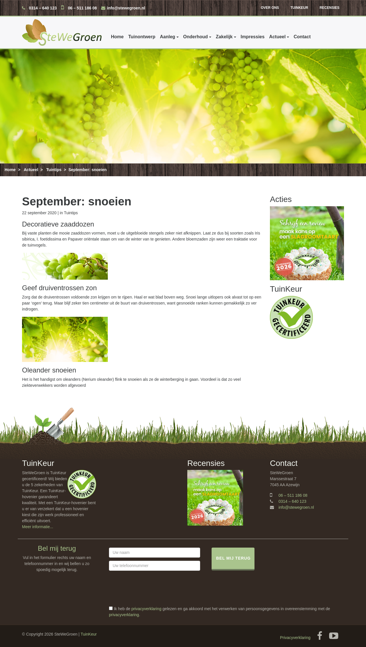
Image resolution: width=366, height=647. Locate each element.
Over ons (270, 8)
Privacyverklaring (295, 637)
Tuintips (53, 169)
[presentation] (152, 595)
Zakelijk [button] (224, 36)
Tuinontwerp (141, 36)
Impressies (253, 36)
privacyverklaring (146, 608)
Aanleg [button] (167, 36)
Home (117, 36)
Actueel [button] (277, 36)
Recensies (329, 8)
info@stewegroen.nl (126, 8)
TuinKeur (299, 8)
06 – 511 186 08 (82, 8)
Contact (302, 36)
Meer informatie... (37, 526)
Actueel (31, 169)
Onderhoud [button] (195, 36)
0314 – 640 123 (43, 8)
